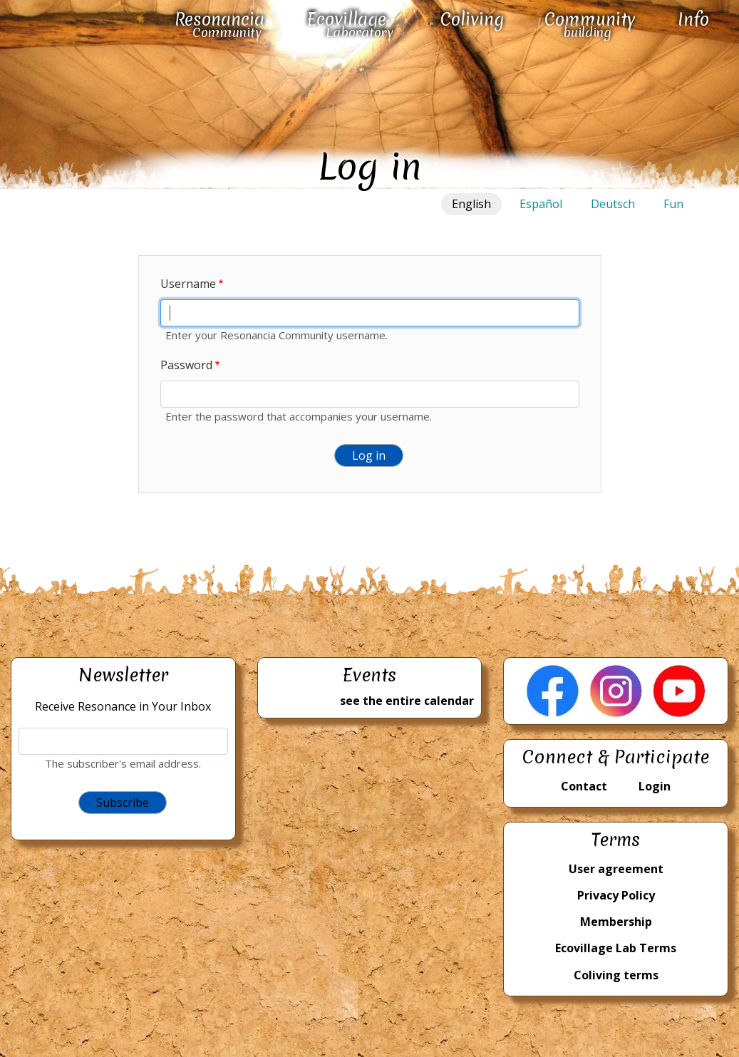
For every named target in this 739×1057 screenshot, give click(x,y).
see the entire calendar (407, 700)
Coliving (472, 19)
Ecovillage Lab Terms (615, 948)
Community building (590, 24)
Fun (673, 204)
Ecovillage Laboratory (350, 24)
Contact (584, 786)
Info (693, 19)
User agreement (616, 869)
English (471, 204)
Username (188, 284)
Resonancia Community (219, 24)
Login (655, 786)
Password (186, 365)
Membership (616, 921)
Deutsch (613, 204)
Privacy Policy (616, 895)
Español (541, 204)
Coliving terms (616, 975)
